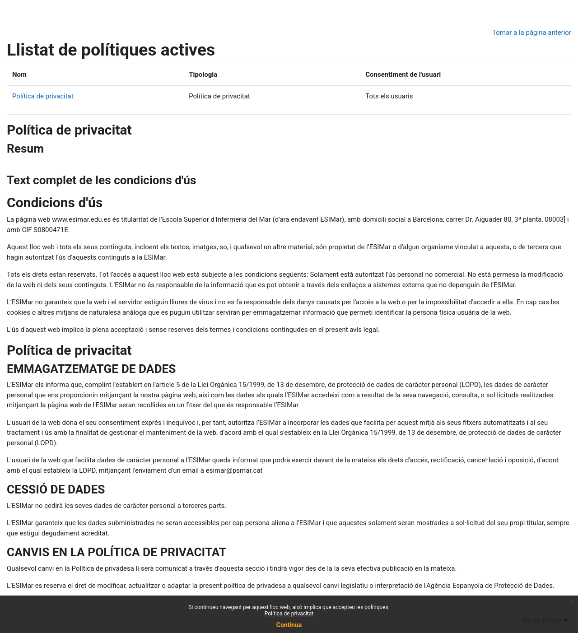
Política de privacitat (289, 613)
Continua (289, 624)
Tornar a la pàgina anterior (531, 32)
